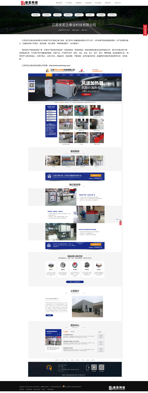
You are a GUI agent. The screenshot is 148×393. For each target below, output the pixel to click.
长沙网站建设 (28, 389)
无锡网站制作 (50, 389)
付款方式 (118, 3)
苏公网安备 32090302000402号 (73, 386)
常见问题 (98, 3)
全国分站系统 (36, 389)
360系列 (57, 15)
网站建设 (35, 15)
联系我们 (108, 3)
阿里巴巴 (79, 15)
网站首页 (59, 3)
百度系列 (46, 15)
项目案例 (88, 3)
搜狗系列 (68, 15)
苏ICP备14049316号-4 (56, 386)
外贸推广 (43, 389)
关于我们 (69, 3)
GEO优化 (112, 15)
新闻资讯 (79, 3)
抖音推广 (90, 15)
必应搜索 (101, 15)
